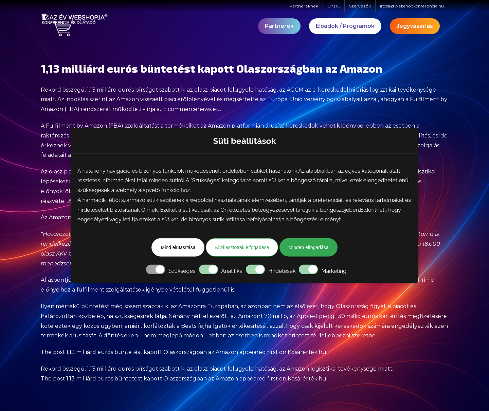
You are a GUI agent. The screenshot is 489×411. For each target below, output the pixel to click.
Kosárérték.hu (307, 352)
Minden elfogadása (308, 247)
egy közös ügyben (97, 326)
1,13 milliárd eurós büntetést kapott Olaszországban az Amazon (152, 352)
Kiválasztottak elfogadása (242, 247)
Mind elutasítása (178, 247)
